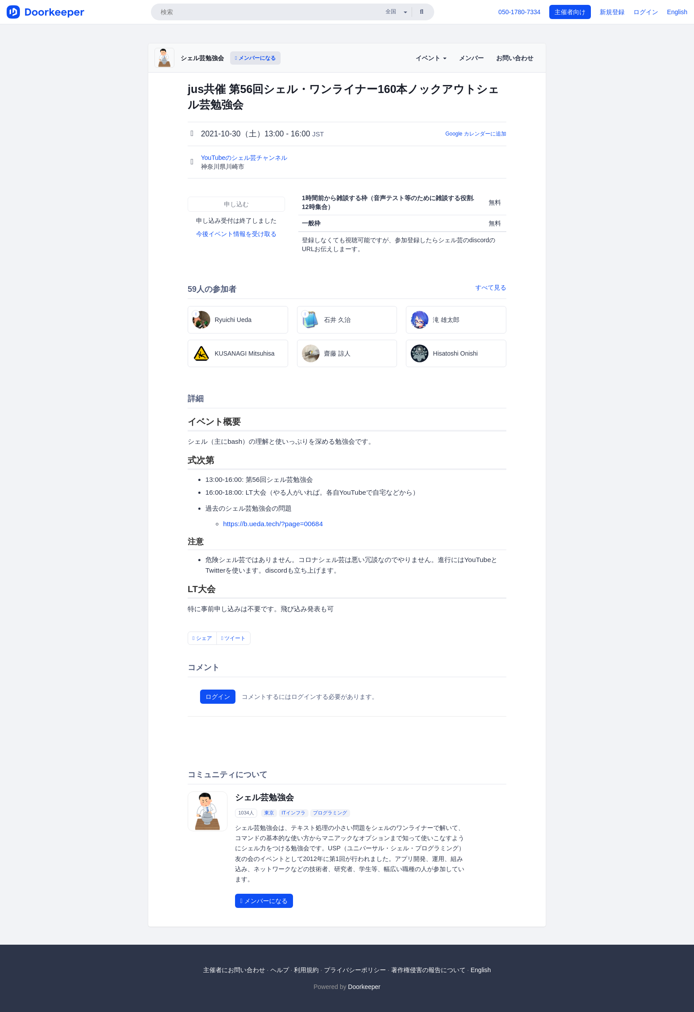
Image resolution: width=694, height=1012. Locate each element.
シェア (202, 638)
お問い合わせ (514, 58)
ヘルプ (279, 969)
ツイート (233, 638)
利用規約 (306, 969)
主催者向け (570, 12)
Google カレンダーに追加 (475, 134)
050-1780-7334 (519, 12)
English (677, 12)
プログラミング (330, 812)
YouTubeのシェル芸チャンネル (245, 157)
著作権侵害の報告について (428, 969)
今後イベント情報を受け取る (236, 233)
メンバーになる (255, 58)
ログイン (645, 12)
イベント (431, 58)
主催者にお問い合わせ (234, 969)
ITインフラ (293, 812)
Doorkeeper (364, 986)
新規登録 (612, 12)
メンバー (471, 58)
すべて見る (490, 287)
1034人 (246, 812)
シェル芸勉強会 (202, 58)
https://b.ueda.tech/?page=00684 (273, 523)
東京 (269, 812)
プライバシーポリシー (355, 969)
